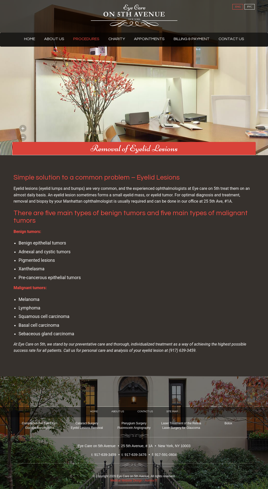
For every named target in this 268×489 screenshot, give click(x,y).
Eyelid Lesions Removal (87, 428)
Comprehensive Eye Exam (39, 423)
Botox (228, 423)
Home (29, 39)
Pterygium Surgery (133, 423)
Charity (116, 39)
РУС (249, 7)
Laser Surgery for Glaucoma (181, 428)
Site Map (172, 411)
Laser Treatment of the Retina (181, 423)
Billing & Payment (192, 39)
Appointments (149, 39)
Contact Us (231, 39)
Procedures (86, 39)
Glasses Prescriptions (39, 428)
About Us (54, 39)
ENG (237, 7)
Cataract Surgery (87, 423)
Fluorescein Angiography (134, 428)
